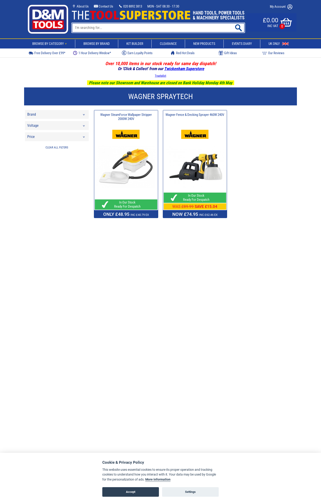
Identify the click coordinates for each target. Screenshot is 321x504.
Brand (56, 115)
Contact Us (103, 6)
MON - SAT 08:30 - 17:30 (163, 6)
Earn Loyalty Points (137, 53)
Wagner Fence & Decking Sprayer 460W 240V (195, 115)
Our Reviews (273, 53)
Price (56, 138)
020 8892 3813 (130, 6)
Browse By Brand (96, 44)
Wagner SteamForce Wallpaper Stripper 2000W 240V (126, 117)
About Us (80, 6)
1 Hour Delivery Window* (92, 53)
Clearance (168, 44)
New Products (204, 44)
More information (158, 479)
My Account (281, 6)
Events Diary (242, 44)
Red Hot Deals (183, 53)
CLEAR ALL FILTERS (56, 147)
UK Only (278, 44)
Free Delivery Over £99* (46, 53)
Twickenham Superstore (184, 68)
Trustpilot (160, 75)
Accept (130, 492)
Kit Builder (134, 44)
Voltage (56, 126)
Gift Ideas (228, 53)
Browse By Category (50, 44)
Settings (190, 492)
